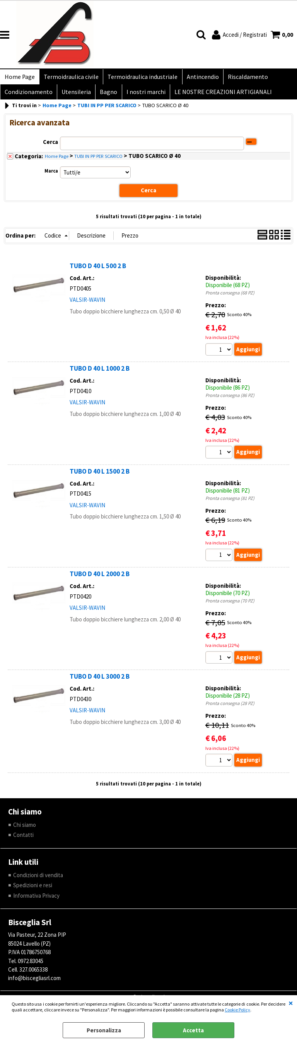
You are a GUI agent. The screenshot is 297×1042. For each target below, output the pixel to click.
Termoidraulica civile (70, 77)
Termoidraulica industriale (141, 77)
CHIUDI (290, 1003)
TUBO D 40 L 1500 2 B (100, 475)
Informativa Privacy (36, 899)
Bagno (106, 94)
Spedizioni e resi (32, 889)
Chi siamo (24, 828)
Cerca (50, 145)
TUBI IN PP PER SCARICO (98, 160)
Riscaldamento (244, 77)
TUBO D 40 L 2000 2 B (100, 577)
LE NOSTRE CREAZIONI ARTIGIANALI (219, 94)
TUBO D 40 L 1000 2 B (100, 372)
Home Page (19, 77)
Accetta (193, 1030)
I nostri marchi (142, 94)
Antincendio (200, 77)
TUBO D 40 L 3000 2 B (100, 680)
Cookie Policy (237, 1010)
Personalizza (104, 1030)
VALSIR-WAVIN (87, 303)
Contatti (23, 838)
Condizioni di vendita (38, 879)
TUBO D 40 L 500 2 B (98, 269)
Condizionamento (28, 94)
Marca (51, 174)
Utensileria (75, 94)
